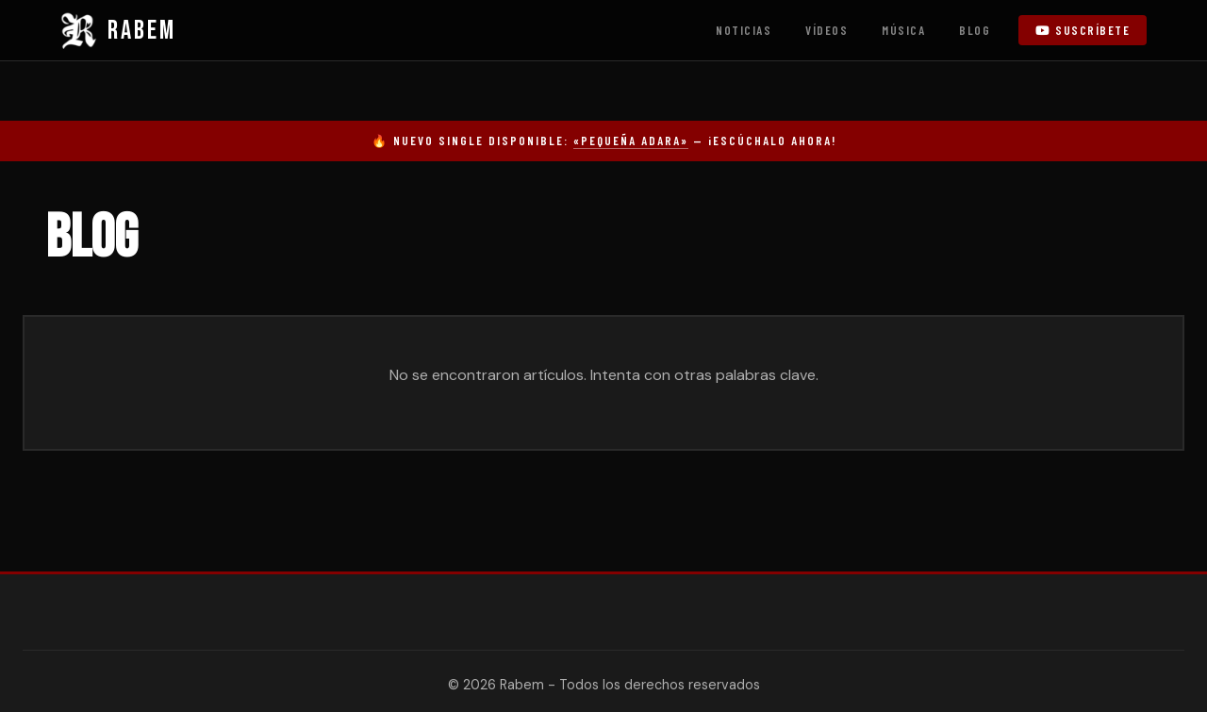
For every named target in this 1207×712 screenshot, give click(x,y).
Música (903, 30)
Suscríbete (1082, 30)
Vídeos (826, 30)
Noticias (743, 30)
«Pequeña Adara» (630, 140)
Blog (974, 30)
